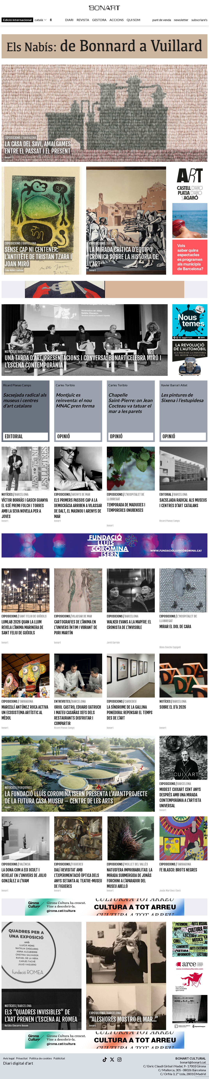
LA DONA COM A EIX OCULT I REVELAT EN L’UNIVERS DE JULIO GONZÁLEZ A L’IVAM (24, 875)
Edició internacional (17, 20)
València (24, 864)
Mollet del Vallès (136, 864)
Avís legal (8, 1058)
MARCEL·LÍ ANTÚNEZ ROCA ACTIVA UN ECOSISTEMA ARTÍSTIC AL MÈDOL (25, 713)
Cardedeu (130, 701)
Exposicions (62, 494)
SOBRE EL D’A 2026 (172, 707)
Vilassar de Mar (82, 616)
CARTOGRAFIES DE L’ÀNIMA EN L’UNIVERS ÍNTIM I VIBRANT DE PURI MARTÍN (75, 627)
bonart (5, 520)
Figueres (77, 864)
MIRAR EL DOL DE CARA (175, 626)
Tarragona (26, 701)
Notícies (7, 494)
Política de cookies (40, 1058)
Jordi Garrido (113, 642)
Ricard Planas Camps (169, 520)
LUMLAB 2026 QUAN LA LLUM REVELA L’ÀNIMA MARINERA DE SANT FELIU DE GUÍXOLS (22, 627)
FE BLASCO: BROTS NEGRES (178, 870)
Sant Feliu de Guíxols (33, 616)
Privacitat (22, 1058)
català (41, 20)
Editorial (165, 494)
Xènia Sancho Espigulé (170, 647)
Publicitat (59, 1058)
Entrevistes (62, 701)
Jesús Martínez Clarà (170, 890)
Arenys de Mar (81, 494)
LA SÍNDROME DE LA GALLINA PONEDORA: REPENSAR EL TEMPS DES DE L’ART (129, 713)
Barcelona (21, 494)
